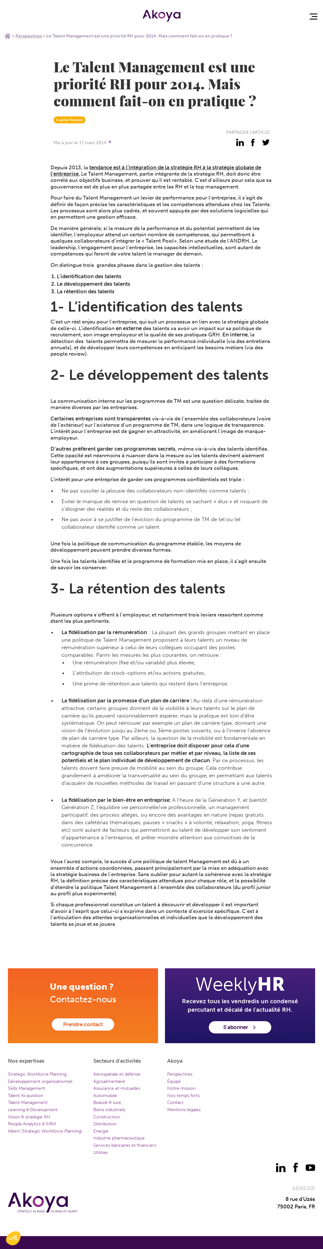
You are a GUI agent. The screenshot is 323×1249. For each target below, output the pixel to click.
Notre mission (181, 1088)
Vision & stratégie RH (29, 1117)
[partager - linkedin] (240, 142)
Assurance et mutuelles (116, 1088)
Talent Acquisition (25, 1095)
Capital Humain (69, 120)
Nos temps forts (183, 1095)
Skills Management (26, 1088)
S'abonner (240, 1027)
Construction (106, 1117)
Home (7, 36)
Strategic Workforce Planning (37, 1074)
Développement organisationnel (40, 1081)
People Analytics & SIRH (32, 1124)
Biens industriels (109, 1109)
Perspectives (28, 36)
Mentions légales (184, 1109)
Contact (175, 1102)
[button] (13, 1238)
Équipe (174, 1081)
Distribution (104, 1124)
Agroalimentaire (109, 1081)
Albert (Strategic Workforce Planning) (45, 1131)
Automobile (105, 1095)
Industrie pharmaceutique (119, 1138)
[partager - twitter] (266, 142)
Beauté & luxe (107, 1102)
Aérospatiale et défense (116, 1074)
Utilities (100, 1152)
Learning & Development (33, 1109)
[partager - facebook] (253, 142)
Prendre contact (83, 1024)
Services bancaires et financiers (124, 1145)
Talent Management (28, 1102)
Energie (101, 1131)
